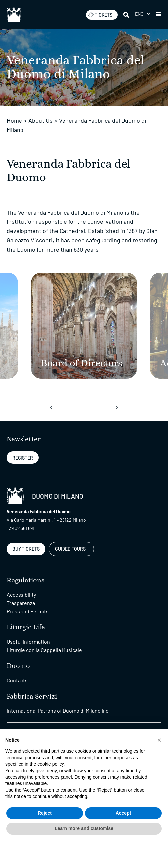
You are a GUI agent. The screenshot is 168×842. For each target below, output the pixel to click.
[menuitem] (142, 14)
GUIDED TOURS (70, 549)
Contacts (17, 680)
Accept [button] (123, 813)
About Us (40, 120)
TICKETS (100, 15)
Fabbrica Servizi (32, 696)
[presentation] (51, 408)
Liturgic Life (26, 627)
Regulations (25, 580)
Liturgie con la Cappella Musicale (44, 650)
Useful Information (28, 641)
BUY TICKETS (26, 549)
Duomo (18, 665)
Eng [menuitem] (139, 14)
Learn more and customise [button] (84, 828)
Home (14, 120)
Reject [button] (45, 813)
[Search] (126, 14)
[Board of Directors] (84, 326)
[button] (158, 14)
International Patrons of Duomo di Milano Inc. (58, 710)
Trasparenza (21, 603)
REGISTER (22, 458)
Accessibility (21, 594)
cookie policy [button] (50, 764)
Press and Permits (28, 611)
